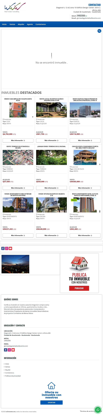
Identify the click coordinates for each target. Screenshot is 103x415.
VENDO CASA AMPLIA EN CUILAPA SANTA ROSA (18, 99)
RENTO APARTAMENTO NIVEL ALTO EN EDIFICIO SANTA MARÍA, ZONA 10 (85, 194)
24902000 (81, 15)
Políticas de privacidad (13, 376)
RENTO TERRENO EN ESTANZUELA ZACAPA (18, 147)
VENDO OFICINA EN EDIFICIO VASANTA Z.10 (51, 194)
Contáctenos (41, 24)
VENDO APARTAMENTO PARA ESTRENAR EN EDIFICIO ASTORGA (17, 194)
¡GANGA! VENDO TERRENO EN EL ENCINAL (51, 146)
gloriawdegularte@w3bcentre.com (16, 346)
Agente (30, 24)
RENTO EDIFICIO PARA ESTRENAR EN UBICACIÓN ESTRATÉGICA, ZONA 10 (85, 99)
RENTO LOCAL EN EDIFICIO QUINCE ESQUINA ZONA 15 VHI (51, 99)
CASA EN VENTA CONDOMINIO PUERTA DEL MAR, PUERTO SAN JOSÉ (85, 147)
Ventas (12, 24)
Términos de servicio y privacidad (91, 411)
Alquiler (21, 24)
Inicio (4, 24)
